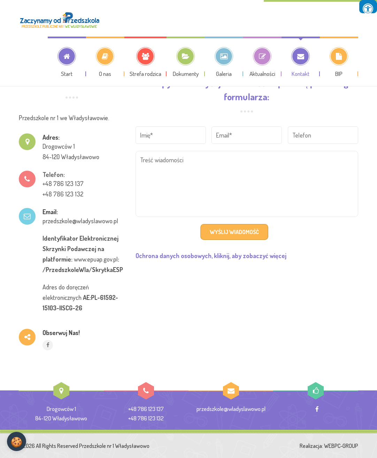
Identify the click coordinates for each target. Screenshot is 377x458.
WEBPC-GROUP (341, 445)
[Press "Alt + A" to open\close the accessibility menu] (368, 6)
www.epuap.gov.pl (96, 259)
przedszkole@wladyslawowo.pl (80, 221)
